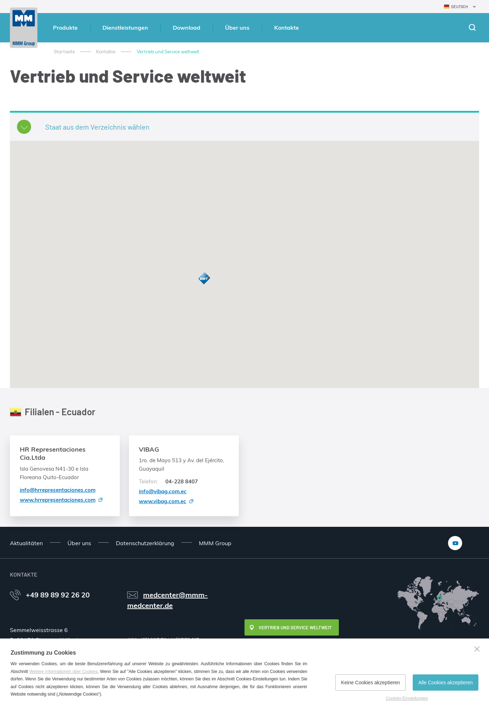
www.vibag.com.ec (162, 501)
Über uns (237, 27)
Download (186, 27)
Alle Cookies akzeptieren (445, 682)
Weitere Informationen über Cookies (63, 671)
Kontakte (286, 27)
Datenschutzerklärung (145, 543)
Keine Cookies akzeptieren (370, 682)
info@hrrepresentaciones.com (57, 490)
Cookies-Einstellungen (407, 698)
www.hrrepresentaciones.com (57, 499)
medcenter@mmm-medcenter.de (167, 600)
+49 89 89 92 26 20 (58, 594)
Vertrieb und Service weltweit (295, 627)
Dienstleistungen (125, 27)
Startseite (64, 51)
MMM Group (215, 543)
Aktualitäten (26, 543)
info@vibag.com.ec (163, 491)
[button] (204, 278)
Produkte (65, 27)
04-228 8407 (168, 482)
